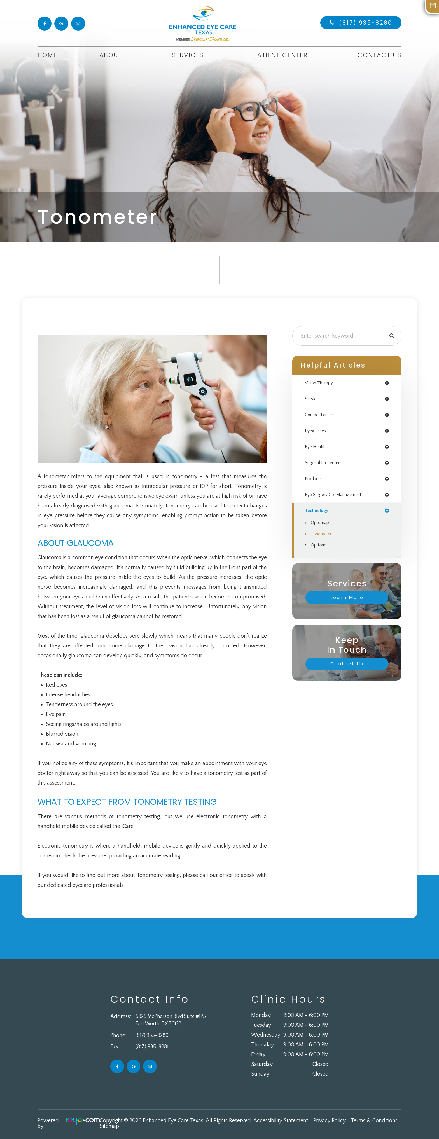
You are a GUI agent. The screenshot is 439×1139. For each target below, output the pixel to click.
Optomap (321, 527)
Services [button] (191, 55)
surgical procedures (327, 465)
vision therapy (321, 383)
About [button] (114, 55)
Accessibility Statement (280, 1120)
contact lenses (321, 416)
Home (47, 55)
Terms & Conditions (374, 1120)
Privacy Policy (329, 1120)
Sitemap (109, 1126)
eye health (316, 449)
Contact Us (379, 55)
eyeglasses (316, 432)
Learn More (347, 602)
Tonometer (323, 539)
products (314, 482)
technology (317, 515)
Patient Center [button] (284, 55)
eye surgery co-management (337, 498)
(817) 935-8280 (365, 23)
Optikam (320, 550)
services (314, 399)
